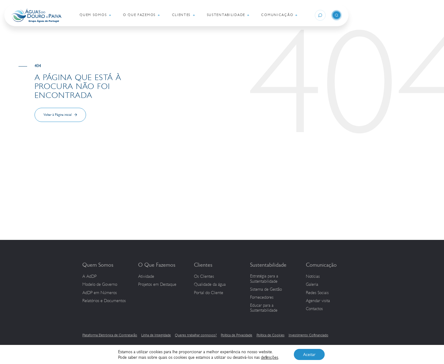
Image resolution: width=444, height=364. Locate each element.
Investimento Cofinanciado (308, 335)
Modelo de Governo (99, 284)
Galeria (312, 284)
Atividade (146, 276)
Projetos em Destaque (157, 284)
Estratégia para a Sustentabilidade (264, 279)
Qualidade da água (210, 284)
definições (269, 357)
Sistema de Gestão (266, 289)
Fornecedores (261, 297)
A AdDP (89, 276)
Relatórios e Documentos (104, 300)
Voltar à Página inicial (57, 115)
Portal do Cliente (208, 292)
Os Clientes (204, 276)
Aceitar (309, 354)
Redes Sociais (317, 292)
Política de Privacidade (236, 335)
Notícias (313, 276)
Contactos (314, 308)
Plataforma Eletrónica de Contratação (109, 335)
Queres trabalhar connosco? (196, 335)
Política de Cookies (271, 335)
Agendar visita (318, 300)
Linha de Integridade (156, 335)
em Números (99, 292)
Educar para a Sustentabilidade (264, 308)
